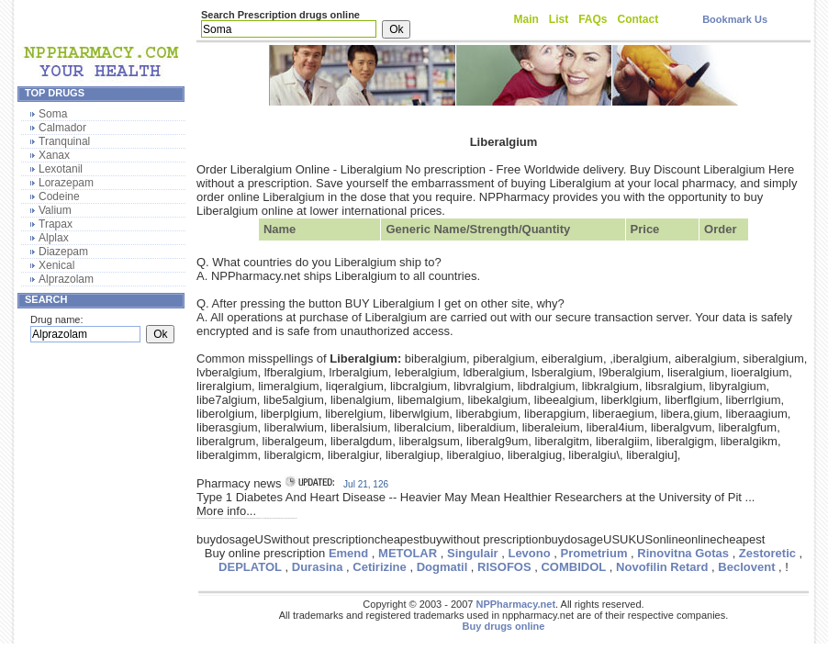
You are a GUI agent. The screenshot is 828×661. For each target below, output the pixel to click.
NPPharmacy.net (515, 604)
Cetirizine (379, 567)
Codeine (59, 196)
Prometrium (594, 553)
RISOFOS (504, 567)
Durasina (317, 567)
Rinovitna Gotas (683, 553)
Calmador (62, 127)
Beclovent (746, 567)
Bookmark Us (734, 19)
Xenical (56, 265)
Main (526, 19)
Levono (529, 553)
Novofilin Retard (662, 567)
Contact (638, 19)
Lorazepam (66, 182)
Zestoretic (767, 553)
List (558, 19)
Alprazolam (66, 279)
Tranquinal (64, 141)
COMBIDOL (573, 567)
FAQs (592, 19)
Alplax (54, 237)
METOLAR (407, 553)
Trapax (56, 224)
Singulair (472, 553)
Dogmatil (442, 567)
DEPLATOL (250, 567)
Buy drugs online (504, 626)
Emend (348, 553)
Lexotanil (61, 168)
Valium (55, 210)
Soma (53, 113)
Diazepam (63, 251)
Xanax (54, 155)
